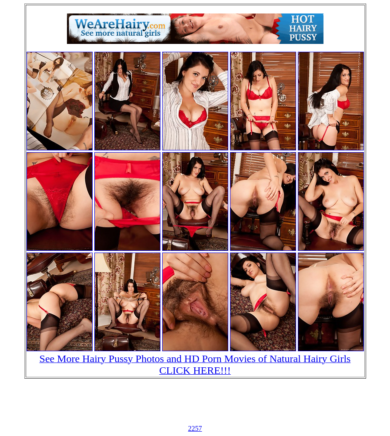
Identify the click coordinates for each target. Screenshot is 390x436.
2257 (195, 428)
